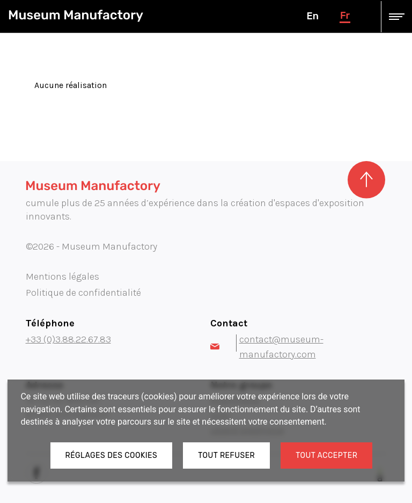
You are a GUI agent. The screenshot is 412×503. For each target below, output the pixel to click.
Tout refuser (226, 455)
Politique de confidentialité (83, 292)
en (312, 16)
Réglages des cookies (111, 455)
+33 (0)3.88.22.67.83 (68, 339)
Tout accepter (326, 455)
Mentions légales (62, 276)
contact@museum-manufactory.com (266, 346)
